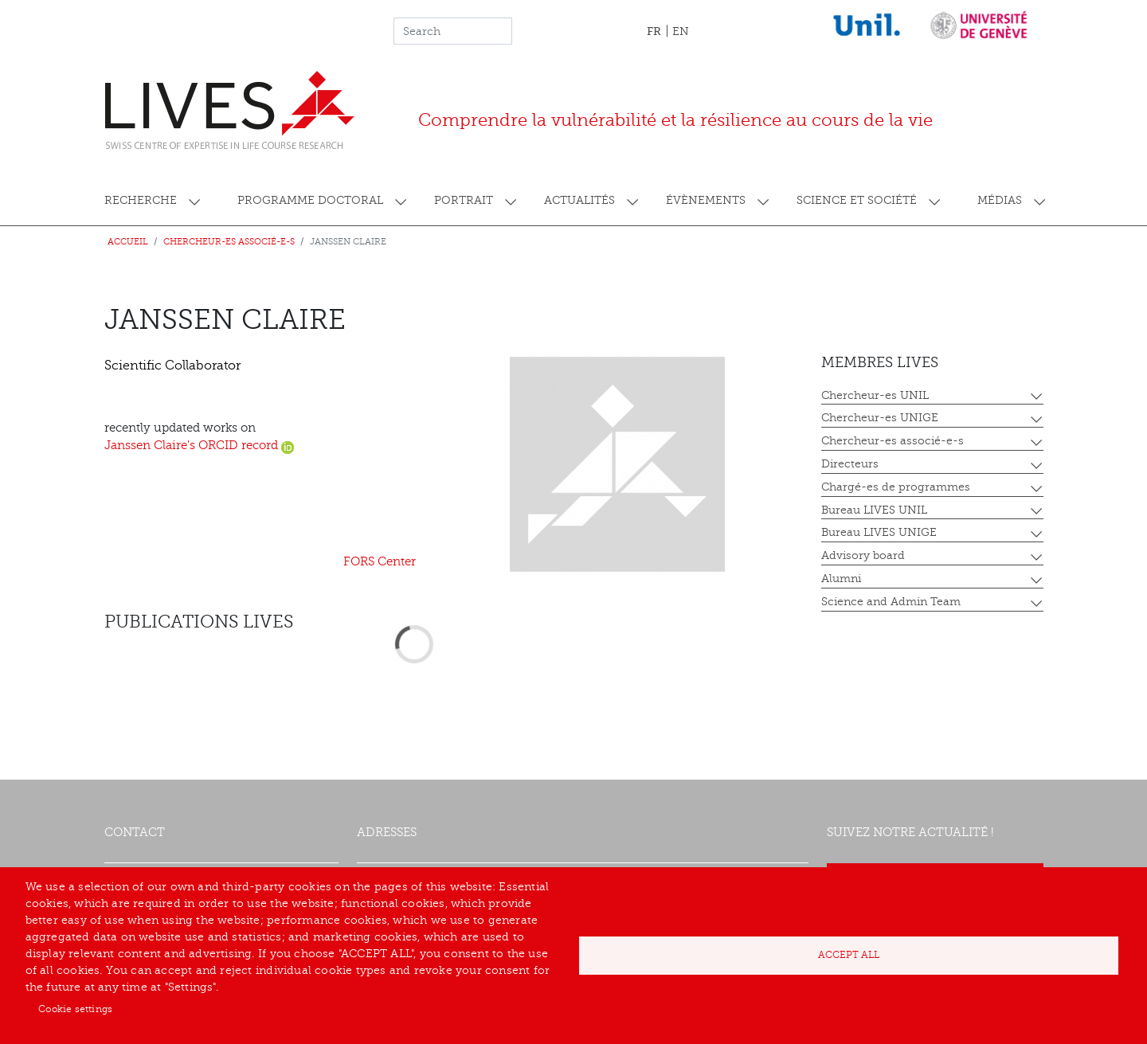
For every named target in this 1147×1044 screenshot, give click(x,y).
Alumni (841, 579)
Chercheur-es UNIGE (879, 418)
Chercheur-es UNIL (875, 395)
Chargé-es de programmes (895, 487)
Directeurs (850, 464)
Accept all (848, 954)
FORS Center (379, 562)
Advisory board (863, 555)
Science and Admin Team (891, 602)
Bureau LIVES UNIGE (879, 532)
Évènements (706, 200)
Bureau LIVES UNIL (874, 510)
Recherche (140, 200)
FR (654, 31)
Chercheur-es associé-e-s (229, 241)
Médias (999, 200)
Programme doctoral (310, 200)
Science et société (857, 200)
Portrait (463, 200)
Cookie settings (75, 1009)
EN (680, 31)
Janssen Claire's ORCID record (199, 445)
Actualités (579, 200)
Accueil (128, 241)
